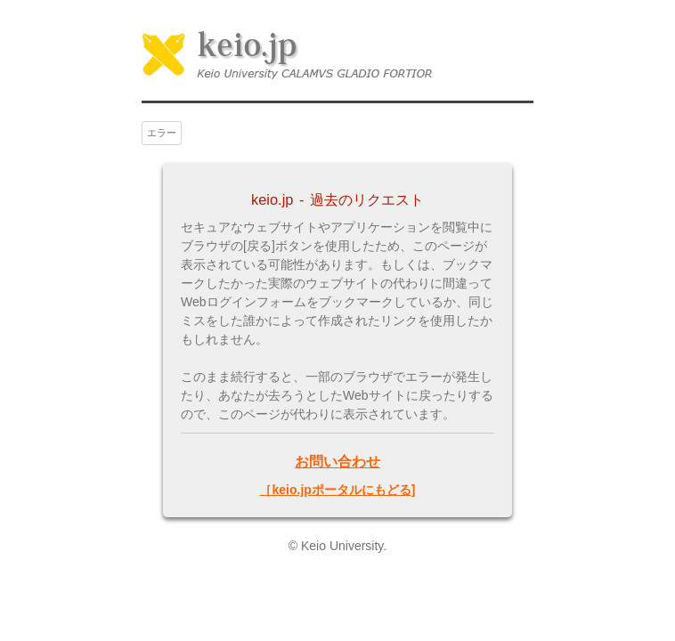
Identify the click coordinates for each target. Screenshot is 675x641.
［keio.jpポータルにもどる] (337, 490)
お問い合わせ (337, 461)
